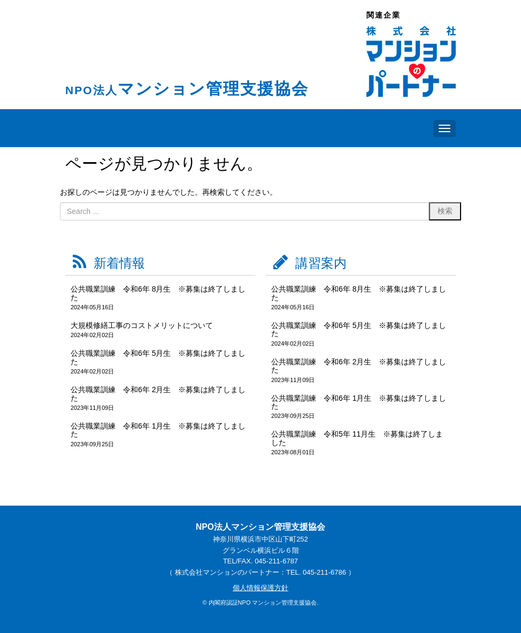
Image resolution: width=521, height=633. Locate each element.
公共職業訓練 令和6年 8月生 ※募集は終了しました (158, 293)
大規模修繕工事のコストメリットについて (142, 325)
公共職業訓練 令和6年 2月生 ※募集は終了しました (158, 393)
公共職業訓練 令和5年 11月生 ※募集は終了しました (357, 438)
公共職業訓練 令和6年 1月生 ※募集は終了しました (158, 430)
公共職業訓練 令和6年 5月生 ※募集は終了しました (158, 357)
